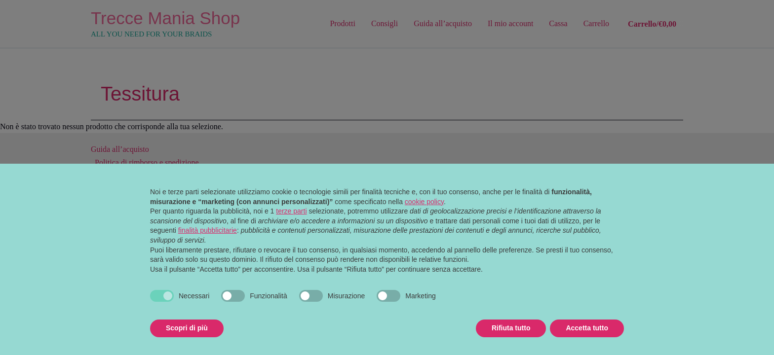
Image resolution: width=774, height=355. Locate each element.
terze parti (291, 211)
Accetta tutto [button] (587, 328)
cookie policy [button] (424, 202)
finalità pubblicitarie (207, 230)
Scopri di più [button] (187, 328)
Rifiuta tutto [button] (511, 328)
